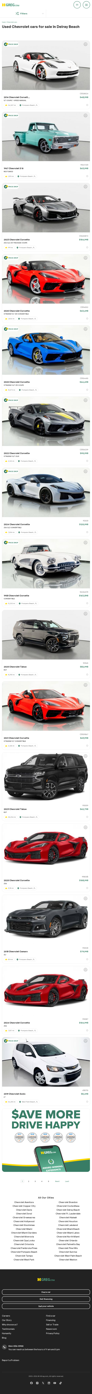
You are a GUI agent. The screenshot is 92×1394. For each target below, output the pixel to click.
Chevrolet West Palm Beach (68, 1255)
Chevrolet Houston (68, 1221)
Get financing (46, 1299)
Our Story (7, 1320)
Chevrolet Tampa (24, 1255)
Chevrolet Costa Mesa (68, 1206)
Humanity (6, 1333)
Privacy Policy (52, 1333)
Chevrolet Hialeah (68, 1217)
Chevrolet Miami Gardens (24, 1232)
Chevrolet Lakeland (68, 1225)
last (67, 1181)
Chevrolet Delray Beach (68, 1210)
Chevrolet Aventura (24, 1202)
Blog (4, 1337)
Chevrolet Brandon (68, 1202)
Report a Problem (10, 1360)
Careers (6, 1315)
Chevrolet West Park (24, 1259)
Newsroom (51, 1329)
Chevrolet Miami (24, 1229)
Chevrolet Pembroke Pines (24, 1248)
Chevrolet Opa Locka (24, 1240)
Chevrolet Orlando (68, 1240)
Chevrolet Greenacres (24, 1217)
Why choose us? (10, 1324)
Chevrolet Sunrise (68, 1252)
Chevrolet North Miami (68, 1236)
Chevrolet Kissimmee (24, 1225)
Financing (50, 1320)
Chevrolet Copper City (24, 1206)
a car (46, 1292)
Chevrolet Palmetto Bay (68, 1244)
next (57, 1181)
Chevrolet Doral (24, 1213)
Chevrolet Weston (68, 1259)
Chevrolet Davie (24, 1210)
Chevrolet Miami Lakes (68, 1232)
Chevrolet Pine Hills (68, 1248)
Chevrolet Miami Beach (68, 1229)
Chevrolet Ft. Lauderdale (68, 1213)
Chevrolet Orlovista (24, 1244)
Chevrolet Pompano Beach (24, 1252)
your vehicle (46, 1306)
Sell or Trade (52, 1324)
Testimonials (8, 1329)
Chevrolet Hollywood (23, 1221)
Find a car (50, 1315)
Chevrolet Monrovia (24, 1236)
